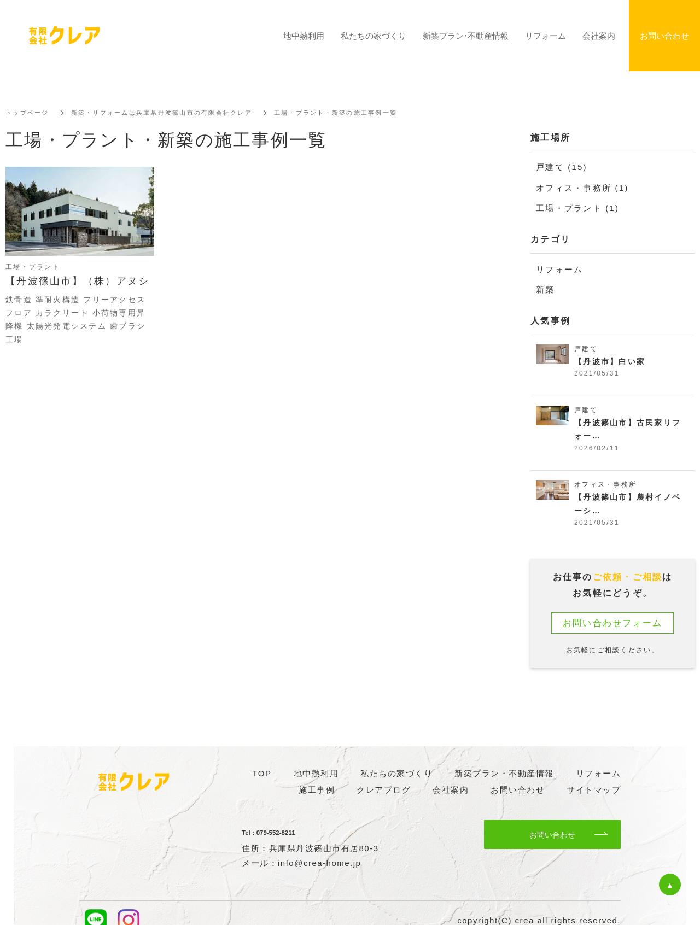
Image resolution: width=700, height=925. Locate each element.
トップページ (28, 112)
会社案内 (598, 36)
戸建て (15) (561, 167)
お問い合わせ (552, 834)
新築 (545, 289)
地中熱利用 (303, 36)
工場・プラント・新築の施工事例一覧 (357, 112)
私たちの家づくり (373, 36)
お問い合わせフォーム (613, 626)
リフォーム (559, 268)
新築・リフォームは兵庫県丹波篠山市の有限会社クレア (171, 112)
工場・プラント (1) (577, 207)
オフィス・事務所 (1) (582, 187)
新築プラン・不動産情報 (466, 36)
